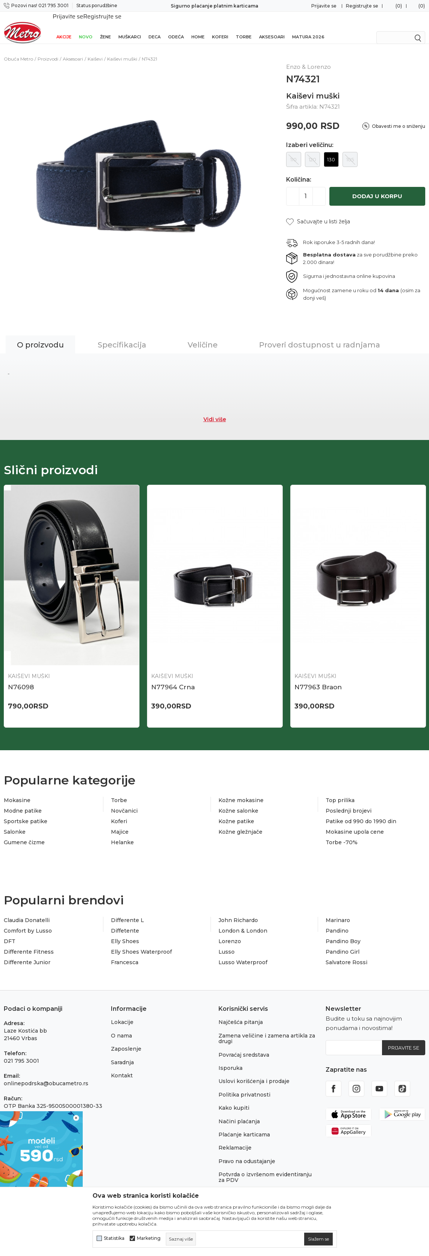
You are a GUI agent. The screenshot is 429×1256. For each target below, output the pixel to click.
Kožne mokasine (241, 792)
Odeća (176, 27)
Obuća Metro (18, 50)
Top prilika (340, 792)
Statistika (114, 1238)
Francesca (124, 954)
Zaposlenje (126, 1040)
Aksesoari (272, 27)
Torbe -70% (342, 834)
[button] (318, 213)
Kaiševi (95, 50)
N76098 (21, 679)
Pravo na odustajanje (246, 1153)
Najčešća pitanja (240, 1013)
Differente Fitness (29, 943)
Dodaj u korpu (377, 187)
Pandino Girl (342, 943)
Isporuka (230, 1059)
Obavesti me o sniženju (398, 118)
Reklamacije (235, 1139)
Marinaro (338, 912)
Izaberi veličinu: (309, 136)
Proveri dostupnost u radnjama (319, 336)
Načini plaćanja (239, 1113)
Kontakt (122, 1067)
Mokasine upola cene (355, 823)
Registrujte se (362, 6)
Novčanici (124, 802)
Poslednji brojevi (348, 802)
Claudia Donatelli (27, 912)
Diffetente (125, 922)
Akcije (63, 27)
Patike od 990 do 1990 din (361, 813)
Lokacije (122, 1013)
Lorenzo (229, 933)
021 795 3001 (21, 1052)
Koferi (220, 27)
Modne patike (23, 802)
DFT (9, 933)
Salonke (15, 823)
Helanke (122, 834)
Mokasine (17, 792)
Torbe (244, 27)
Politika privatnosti (244, 1086)
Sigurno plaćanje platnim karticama (214, 6)
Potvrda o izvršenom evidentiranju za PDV (265, 1169)
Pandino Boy (343, 933)
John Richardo (238, 912)
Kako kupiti (233, 1099)
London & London (242, 922)
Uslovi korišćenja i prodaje (254, 1072)
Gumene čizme (24, 834)
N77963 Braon (318, 679)
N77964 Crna (173, 679)
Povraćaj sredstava (243, 1046)
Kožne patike (236, 813)
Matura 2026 (308, 27)
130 (331, 151)
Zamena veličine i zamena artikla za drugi (266, 1030)
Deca (155, 27)
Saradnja (122, 1054)
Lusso (226, 943)
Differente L (127, 912)
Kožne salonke (238, 802)
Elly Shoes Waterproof (141, 943)
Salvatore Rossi (346, 954)
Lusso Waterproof (242, 954)
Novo (85, 27)
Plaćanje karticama (244, 1126)
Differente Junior (27, 954)
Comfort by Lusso (28, 922)
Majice (120, 823)
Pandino (337, 922)
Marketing (149, 1238)
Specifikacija (122, 336)
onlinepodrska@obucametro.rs (46, 1075)
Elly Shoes (125, 933)
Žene (105, 27)
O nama (121, 1027)
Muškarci (129, 27)
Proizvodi (48, 50)
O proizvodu (40, 336)
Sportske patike (25, 813)
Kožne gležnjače (240, 823)
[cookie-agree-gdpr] (318, 1239)
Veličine (203, 336)
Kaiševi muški (122, 50)
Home (198, 27)
